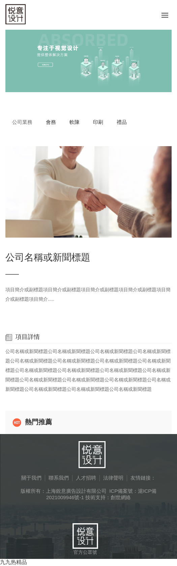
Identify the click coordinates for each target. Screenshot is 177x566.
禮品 (122, 122)
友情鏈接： (143, 478)
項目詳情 (22, 336)
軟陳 (74, 122)
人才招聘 (86, 478)
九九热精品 (13, 562)
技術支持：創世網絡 (108, 497)
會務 (51, 122)
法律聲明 (113, 478)
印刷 (98, 122)
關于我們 (31, 478)
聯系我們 (59, 478)
